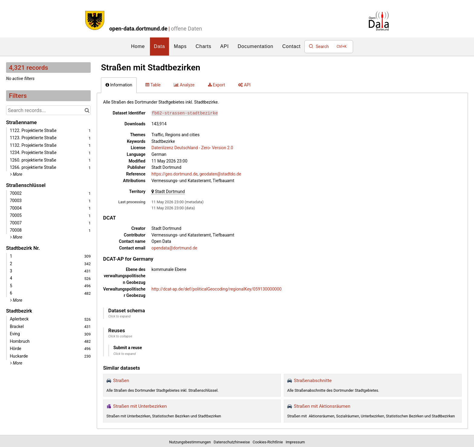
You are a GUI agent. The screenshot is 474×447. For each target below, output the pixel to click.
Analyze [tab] (184, 84)
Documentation (255, 46)
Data (159, 46)
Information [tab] (119, 84)
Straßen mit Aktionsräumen (322, 406)
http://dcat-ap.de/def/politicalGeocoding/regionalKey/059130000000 (216, 289)
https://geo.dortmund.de (174, 174)
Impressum (295, 442)
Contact (291, 46)
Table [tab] (153, 84)
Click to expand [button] (119, 316)
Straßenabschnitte (313, 380)
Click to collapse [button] (120, 336)
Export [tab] (216, 84)
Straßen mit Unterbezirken (140, 406)
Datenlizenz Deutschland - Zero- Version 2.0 (192, 147)
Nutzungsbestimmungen (191, 442)
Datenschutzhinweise (233, 442)
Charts (203, 46)
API (224, 46)
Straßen (121, 380)
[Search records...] (48, 110)
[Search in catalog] (87, 110)
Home (138, 46)
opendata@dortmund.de (174, 248)
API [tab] (244, 84)
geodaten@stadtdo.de (220, 174)
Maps (180, 46)
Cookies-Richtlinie (269, 442)
